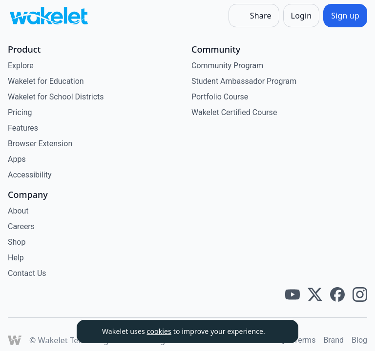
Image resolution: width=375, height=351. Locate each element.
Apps (17, 159)
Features (23, 128)
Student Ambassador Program (243, 81)
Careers (21, 226)
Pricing (20, 112)
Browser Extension (40, 143)
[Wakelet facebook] (337, 294)
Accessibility (30, 174)
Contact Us (27, 273)
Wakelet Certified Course (234, 112)
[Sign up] (345, 15)
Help (16, 257)
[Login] (301, 15)
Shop (16, 242)
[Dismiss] (279, 331)
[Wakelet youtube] (292, 294)
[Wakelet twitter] (315, 294)
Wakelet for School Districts (56, 96)
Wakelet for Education (46, 81)
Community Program (227, 65)
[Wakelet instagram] (360, 294)
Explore (21, 65)
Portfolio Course (219, 96)
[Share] (254, 15)
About (18, 210)
